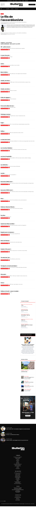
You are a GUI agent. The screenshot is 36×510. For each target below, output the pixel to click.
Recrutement (18, 468)
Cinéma (18, 459)
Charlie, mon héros (5, 80)
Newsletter (26, 0)
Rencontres (17, 463)
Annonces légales (31, 4)
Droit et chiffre (18, 458)
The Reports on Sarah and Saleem (9, 266)
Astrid (2, 63)
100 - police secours (5, 47)
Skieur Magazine (17, 482)
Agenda (18, 466)
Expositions (17, 460)
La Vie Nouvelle (18, 473)
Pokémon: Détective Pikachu (8, 207)
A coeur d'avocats (5, 55)
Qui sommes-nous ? (28, 503)
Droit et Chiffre (9, 0)
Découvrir (16, 8)
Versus (2, 282)
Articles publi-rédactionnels (18, 464)
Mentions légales (22, 503)
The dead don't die (5, 257)
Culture (12, 8)
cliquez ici (20, 488)
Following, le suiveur (5, 114)
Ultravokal (3, 274)
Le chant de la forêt (5, 139)
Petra (2, 198)
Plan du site (32, 503)
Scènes (18, 461)
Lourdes (3, 173)
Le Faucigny (17, 478)
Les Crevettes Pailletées (6, 148)
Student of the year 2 (6, 249)
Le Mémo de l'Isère (17, 474)
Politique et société (17, 457)
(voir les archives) (28, 416)
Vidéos (23, 0)
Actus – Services (15, 0)
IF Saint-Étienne (18, 479)
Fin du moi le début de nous (7, 106)
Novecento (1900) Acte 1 (7, 181)
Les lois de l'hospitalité (6, 156)
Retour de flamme (5, 240)
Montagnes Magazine (18, 481)
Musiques (17, 462)
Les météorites (4, 165)
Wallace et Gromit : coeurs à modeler (10, 291)
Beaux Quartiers (17, 475)
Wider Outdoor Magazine (17, 483)
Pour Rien (3, 215)
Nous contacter (18, 500)
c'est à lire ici (28, 415)
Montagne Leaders (17, 476)
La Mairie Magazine (17, 477)
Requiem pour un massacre (7, 232)
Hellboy (2, 131)
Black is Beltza (4, 72)
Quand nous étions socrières (8, 223)
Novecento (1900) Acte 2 (7, 190)
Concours (19, 0)
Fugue (2, 122)
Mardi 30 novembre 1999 (4, 49)
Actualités (7, 8)
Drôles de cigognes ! (6, 97)
